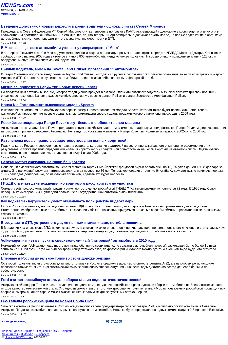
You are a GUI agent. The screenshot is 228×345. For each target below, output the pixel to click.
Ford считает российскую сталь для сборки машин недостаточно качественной (71, 280)
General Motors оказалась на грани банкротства (43, 162)
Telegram (67, 331)
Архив (28, 331)
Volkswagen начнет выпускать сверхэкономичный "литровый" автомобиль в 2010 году (78, 240)
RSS (56, 331)
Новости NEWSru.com (19, 337)
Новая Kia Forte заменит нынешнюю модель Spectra (47, 105)
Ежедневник (42, 331)
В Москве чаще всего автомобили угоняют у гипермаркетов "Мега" (60, 48)
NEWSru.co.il (10, 334)
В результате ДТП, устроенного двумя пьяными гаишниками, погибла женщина (71, 223)
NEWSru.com (17, 5)
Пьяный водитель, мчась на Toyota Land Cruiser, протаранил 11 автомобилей (70, 69)
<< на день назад (14, 321)
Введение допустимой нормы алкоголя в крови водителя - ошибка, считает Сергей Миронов (83, 26)
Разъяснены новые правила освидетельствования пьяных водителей (63, 141)
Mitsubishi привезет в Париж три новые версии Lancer (49, 87)
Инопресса (43, 334)
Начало (7, 331)
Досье (18, 331)
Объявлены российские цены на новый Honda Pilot (47, 301)
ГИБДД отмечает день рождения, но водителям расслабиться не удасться (67, 183)
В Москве (27, 334)
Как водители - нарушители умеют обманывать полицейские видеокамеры (67, 201)
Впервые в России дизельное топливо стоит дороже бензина (55, 258)
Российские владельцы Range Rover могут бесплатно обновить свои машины (70, 123)
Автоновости (10, 13)
